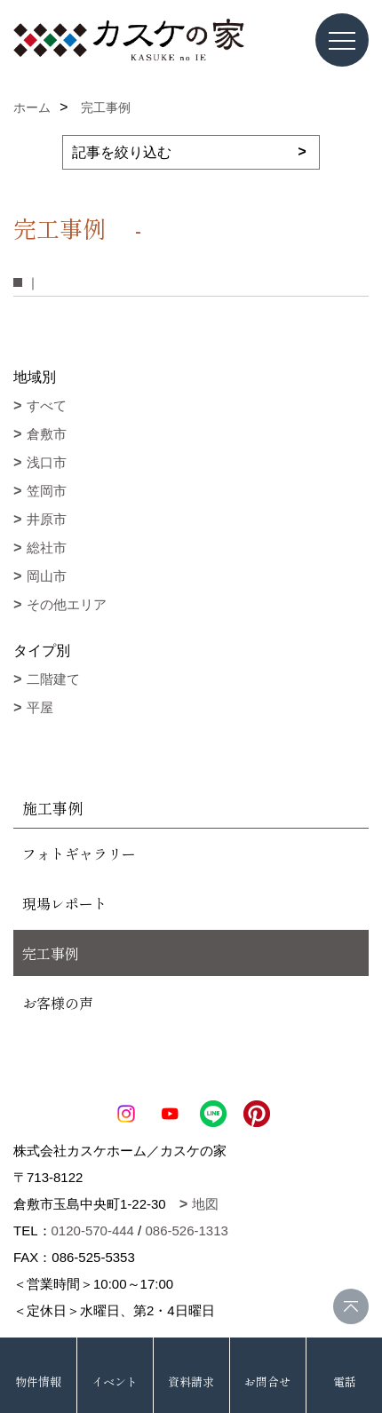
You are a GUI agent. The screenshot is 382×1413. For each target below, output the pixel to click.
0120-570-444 (93, 1230)
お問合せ (267, 1381)
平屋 (40, 707)
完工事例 (50, 953)
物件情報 (38, 1381)
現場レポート (64, 903)
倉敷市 (47, 433)
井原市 (47, 519)
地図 (205, 1203)
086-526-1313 (186, 1230)
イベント (115, 1381)
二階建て (53, 679)
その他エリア (67, 604)
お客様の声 (57, 1002)
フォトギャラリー (79, 853)
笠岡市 (47, 490)
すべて (47, 405)
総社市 (47, 547)
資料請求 (191, 1381)
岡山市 (47, 575)
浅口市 (47, 462)
